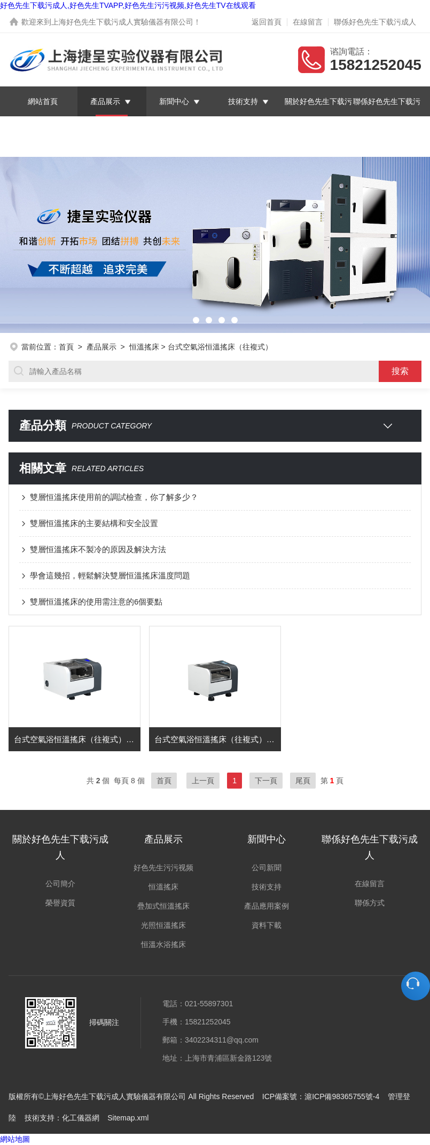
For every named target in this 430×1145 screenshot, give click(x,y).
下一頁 (266, 780)
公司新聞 (267, 867)
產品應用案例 (266, 906)
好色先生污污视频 (163, 867)
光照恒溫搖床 (163, 925)
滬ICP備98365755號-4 (341, 1096)
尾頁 (302, 780)
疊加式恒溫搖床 (163, 906)
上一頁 (203, 780)
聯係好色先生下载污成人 (375, 22)
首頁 (66, 347)
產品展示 (105, 101)
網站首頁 (43, 101)
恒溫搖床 (144, 347)
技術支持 (243, 101)
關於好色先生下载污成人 (318, 116)
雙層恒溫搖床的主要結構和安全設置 (94, 523)
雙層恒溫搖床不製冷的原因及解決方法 (98, 549)
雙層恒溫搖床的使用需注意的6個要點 (96, 601)
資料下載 (267, 925)
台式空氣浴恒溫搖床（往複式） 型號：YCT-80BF (77, 739)
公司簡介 (60, 883)
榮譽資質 (60, 902)
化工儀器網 (80, 1118)
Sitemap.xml (127, 1118)
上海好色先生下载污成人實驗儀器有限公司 (122, 22)
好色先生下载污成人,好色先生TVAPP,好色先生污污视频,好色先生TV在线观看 (128, 5)
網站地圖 (15, 1139)
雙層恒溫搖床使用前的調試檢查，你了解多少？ (114, 497)
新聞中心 (174, 101)
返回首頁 (267, 22)
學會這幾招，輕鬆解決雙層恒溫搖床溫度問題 (110, 575)
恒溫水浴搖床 (163, 944)
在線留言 (308, 22)
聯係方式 (370, 902)
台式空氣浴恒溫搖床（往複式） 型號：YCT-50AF (217, 739)
